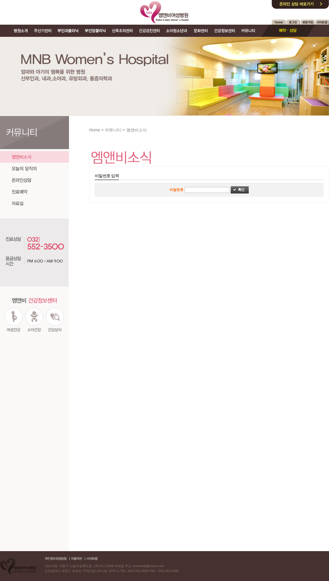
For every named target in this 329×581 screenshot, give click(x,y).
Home (94, 130)
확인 (241, 190)
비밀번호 (176, 190)
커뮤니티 (113, 130)
